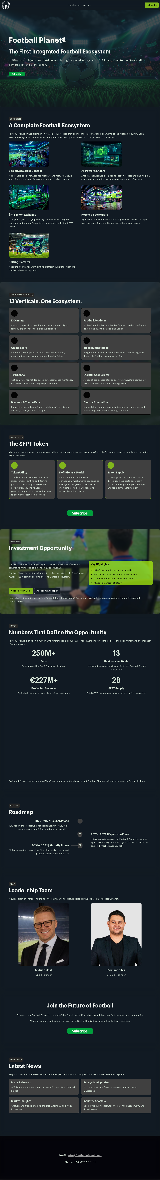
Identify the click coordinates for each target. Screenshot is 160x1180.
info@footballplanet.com (85, 1155)
